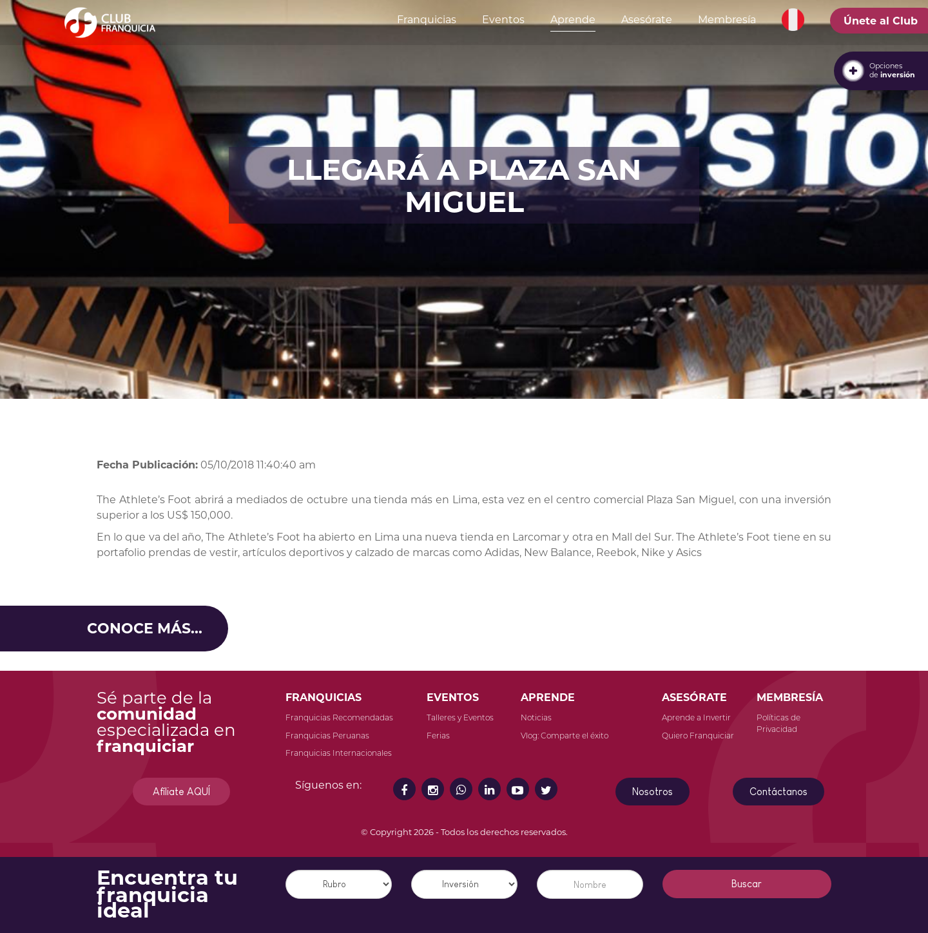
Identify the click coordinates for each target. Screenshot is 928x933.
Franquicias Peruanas (327, 735)
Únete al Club (881, 21)
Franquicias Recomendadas (339, 717)
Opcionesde (892, 70)
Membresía (727, 20)
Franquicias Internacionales (338, 753)
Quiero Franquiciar (698, 735)
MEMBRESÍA (790, 697)
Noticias (536, 717)
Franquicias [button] (426, 20)
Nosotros (652, 791)
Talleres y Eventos (460, 717)
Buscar (746, 883)
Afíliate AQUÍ (181, 791)
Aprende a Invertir (696, 717)
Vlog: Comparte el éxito (564, 735)
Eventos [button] (503, 20)
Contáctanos (778, 791)
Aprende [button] (572, 20)
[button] (793, 20)
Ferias (438, 735)
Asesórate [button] (646, 20)
